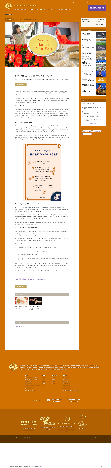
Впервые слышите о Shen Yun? (31, 402)
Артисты (31, 9)
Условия (93, 462)
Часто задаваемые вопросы (30, 415)
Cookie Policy (40, 466)
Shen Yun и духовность (29, 412)
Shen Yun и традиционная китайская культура (71, 415)
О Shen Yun (44, 404)
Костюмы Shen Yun (66, 408)
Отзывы (50, 9)
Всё (84, 104)
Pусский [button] (104, 2)
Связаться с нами (92, 2)
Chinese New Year (41, 304)
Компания (24, 9)
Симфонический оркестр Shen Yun (31, 404)
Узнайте (87, 2)
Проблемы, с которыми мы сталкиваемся (33, 410)
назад (8, 20)
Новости (15, 19)
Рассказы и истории (66, 413)
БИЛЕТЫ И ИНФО (97, 8)
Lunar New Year (31, 304)
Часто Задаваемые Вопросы (62, 9)
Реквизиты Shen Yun (66, 412)
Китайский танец (66, 402)
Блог (94, 104)
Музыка (64, 404)
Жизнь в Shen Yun (28, 406)
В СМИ (43, 410)
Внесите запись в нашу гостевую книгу (73, 425)
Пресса (74, 2)
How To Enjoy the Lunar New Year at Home (28, 19)
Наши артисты (28, 413)
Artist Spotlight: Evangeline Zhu (86, 22)
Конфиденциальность (100, 462)
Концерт (17, 9)
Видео (36, 9)
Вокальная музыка (66, 406)
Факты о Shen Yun (28, 408)
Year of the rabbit (20, 304)
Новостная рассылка (81, 2)
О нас (26, 400)
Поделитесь (21, 84)
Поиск (99, 2)
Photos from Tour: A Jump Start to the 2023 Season (99, 23)
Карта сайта (107, 462)
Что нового (54, 402)
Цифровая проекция (66, 410)
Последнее (43, 9)
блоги (53, 406)
